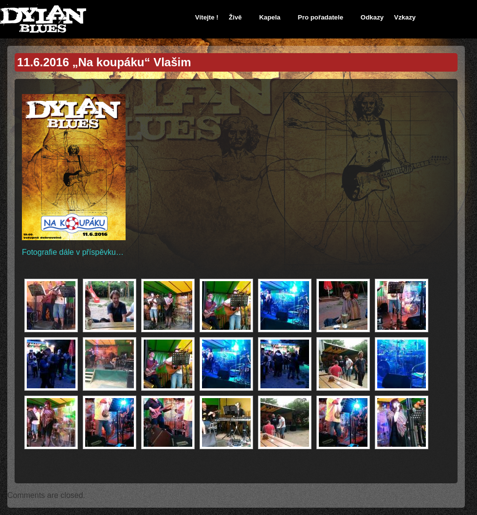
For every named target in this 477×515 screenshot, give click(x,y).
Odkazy (372, 17)
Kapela (269, 17)
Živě (235, 17)
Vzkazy (405, 17)
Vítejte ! (207, 17)
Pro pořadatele (320, 17)
